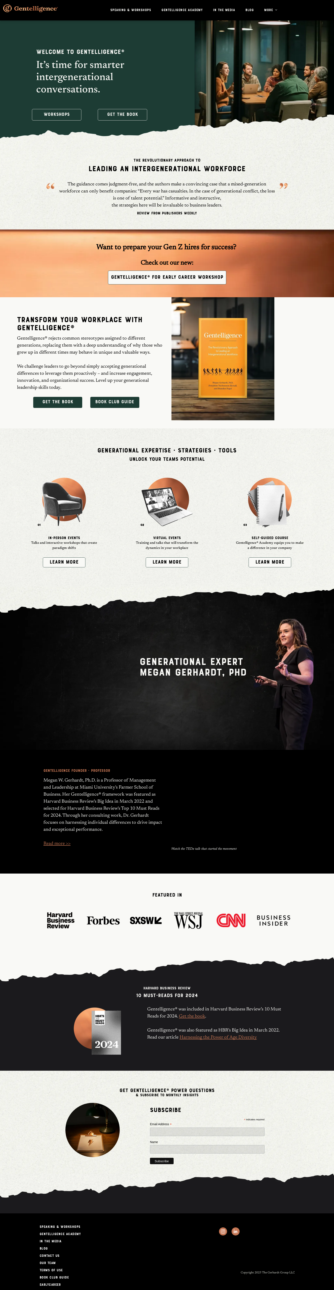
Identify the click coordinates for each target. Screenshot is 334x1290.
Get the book (192, 1016)
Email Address (161, 1124)
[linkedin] (236, 1232)
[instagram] (223, 1232)
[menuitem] (132, 10)
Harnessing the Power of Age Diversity (218, 1037)
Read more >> (57, 843)
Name (154, 1142)
